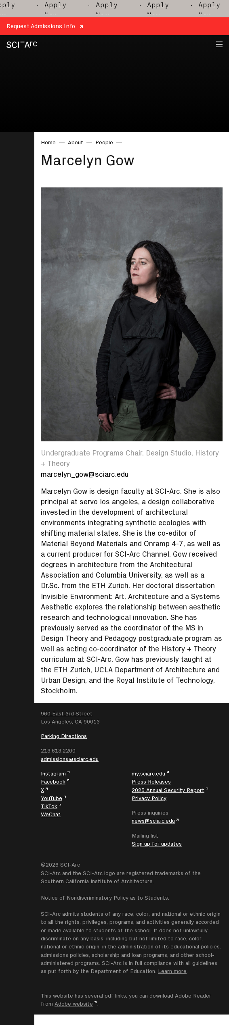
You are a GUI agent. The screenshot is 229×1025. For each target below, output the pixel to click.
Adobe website (74, 1003)
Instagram (53, 773)
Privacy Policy (149, 798)
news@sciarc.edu (153, 820)
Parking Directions (64, 736)
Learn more (172, 971)
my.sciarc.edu (148, 773)
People (104, 142)
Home (48, 142)
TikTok (49, 806)
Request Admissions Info (40, 26)
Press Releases (151, 781)
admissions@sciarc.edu (70, 759)
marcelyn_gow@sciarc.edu (85, 474)
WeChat (51, 814)
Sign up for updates (157, 843)
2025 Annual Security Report (168, 790)
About (75, 142)
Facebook (53, 781)
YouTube (51, 798)
